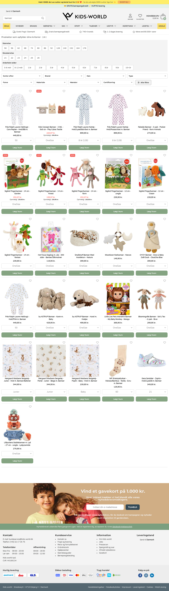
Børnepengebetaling (66, 556)
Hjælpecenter (63, 550)
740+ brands (86, 32)
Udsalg (162, 26)
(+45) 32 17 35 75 (17, 542)
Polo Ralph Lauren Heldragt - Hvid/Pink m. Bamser (17, 318)
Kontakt (7, 535)
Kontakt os (62, 539)
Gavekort (103, 553)
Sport (78, 26)
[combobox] (17, 140)
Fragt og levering (65, 542)
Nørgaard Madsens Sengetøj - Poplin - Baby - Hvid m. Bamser (84, 379)
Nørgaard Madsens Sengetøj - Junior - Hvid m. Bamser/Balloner (17, 379)
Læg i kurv (17, 148)
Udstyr (111, 26)
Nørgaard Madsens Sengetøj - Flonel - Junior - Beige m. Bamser (51, 379)
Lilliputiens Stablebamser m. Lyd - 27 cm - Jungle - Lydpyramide (17, 444)
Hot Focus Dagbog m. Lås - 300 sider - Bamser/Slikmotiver (51, 256)
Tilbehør (94, 26)
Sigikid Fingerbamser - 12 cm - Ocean (151, 192)
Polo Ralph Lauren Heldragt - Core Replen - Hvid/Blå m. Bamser (17, 129)
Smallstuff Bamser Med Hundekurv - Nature (84, 256)
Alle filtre (143, 82)
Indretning (129, 26)
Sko (65, 26)
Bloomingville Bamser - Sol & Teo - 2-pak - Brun (151, 318)
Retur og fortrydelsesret (68, 545)
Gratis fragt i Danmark (24, 32)
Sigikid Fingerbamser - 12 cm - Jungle (118, 192)
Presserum (103, 545)
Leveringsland (139, 587)
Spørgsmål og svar (106, 547)
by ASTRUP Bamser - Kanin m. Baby (51, 318)
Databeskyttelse (113, 587)
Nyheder (19, 26)
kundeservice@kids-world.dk (21, 539)
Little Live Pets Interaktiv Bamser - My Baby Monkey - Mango (118, 318)
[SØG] (43, 18)
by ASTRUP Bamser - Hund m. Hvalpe (84, 318)
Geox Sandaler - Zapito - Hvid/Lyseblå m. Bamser (152, 379)
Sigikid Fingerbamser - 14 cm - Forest (51, 192)
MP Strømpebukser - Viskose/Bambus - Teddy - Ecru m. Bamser (118, 380)
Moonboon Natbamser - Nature (118, 255)
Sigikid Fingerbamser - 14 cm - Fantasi (17, 256)
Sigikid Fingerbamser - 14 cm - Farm (84, 192)
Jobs (101, 542)
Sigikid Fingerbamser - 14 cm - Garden (17, 192)
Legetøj (147, 26)
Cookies (150, 587)
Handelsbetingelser (96, 587)
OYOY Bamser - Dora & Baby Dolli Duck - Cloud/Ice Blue (152, 256)
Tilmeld (132, 507)
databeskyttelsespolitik (122, 527)
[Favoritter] (30, 91)
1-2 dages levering (113, 32)
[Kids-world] (84, 17)
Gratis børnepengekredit (57, 32)
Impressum (126, 587)
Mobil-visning (160, 587)
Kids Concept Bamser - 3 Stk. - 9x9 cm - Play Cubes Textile (50, 128)
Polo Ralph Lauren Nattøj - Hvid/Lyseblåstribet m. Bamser (84, 128)
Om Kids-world (105, 539)
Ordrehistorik (63, 547)
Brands (33, 26)
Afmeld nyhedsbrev (107, 550)
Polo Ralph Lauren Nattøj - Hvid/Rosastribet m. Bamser (118, 128)
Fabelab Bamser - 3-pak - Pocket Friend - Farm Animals (151, 128)
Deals (6, 26)
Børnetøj (49, 26)
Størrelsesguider (64, 553)
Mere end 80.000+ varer (144, 32)
